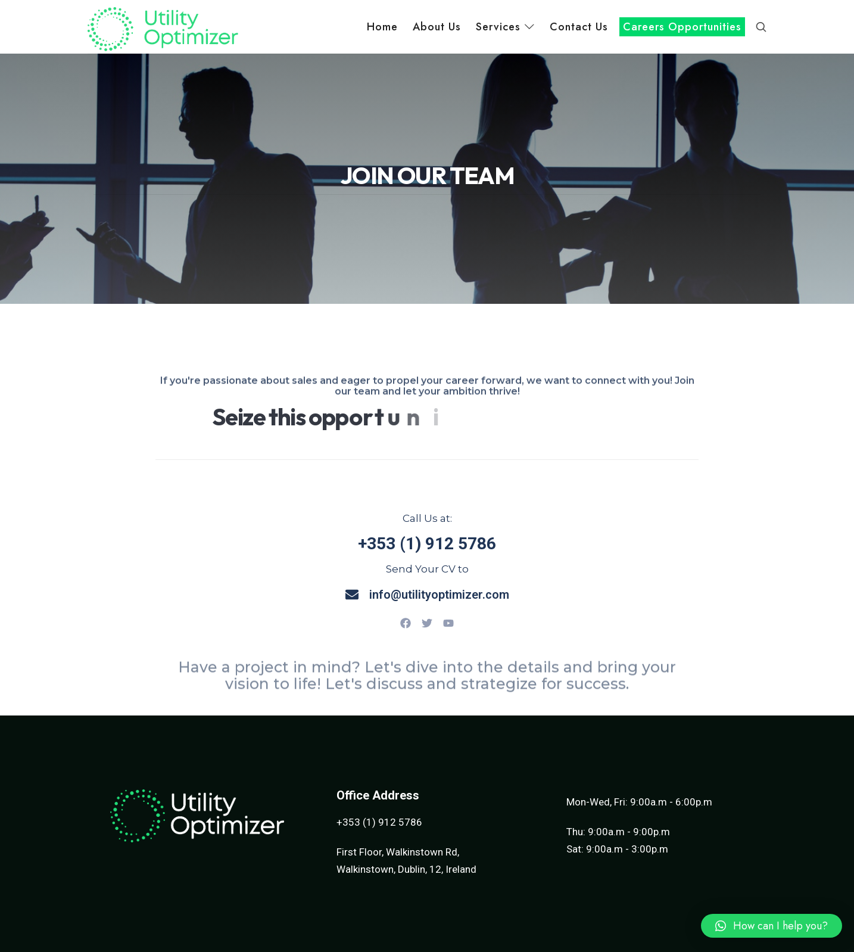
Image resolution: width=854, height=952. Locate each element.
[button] (771, 926)
